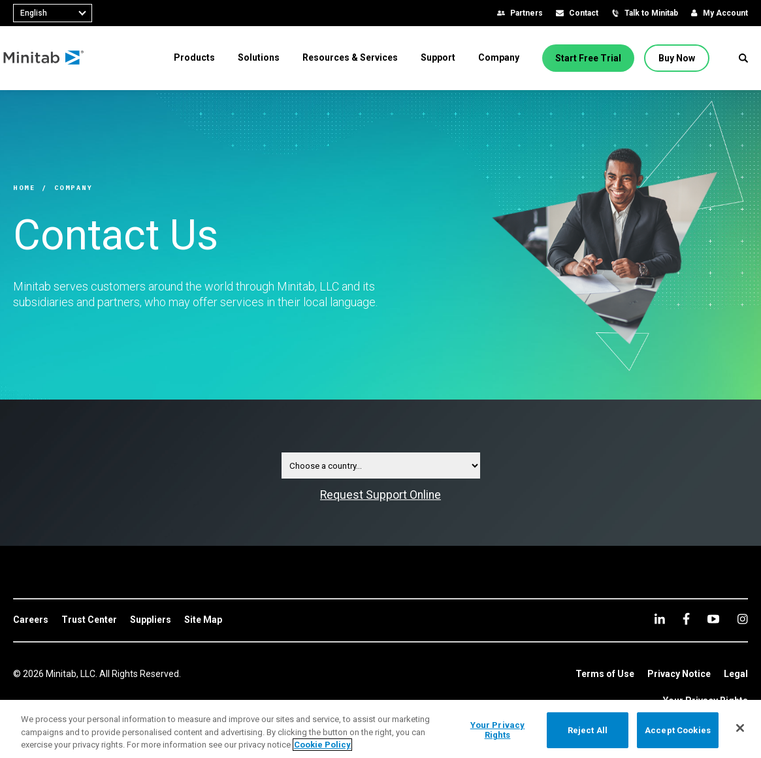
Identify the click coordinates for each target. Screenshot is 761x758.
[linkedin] (660, 618)
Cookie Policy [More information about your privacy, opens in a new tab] (322, 745)
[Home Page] (54, 58)
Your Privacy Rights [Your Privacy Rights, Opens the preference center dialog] (497, 730)
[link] (30, 620)
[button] (743, 58)
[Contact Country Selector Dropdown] (381, 465)
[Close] (740, 728)
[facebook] (686, 618)
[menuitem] (194, 57)
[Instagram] (742, 619)
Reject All (587, 729)
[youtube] (713, 619)
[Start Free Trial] (588, 58)
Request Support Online (380, 495)
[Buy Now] (676, 58)
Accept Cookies (678, 729)
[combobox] (52, 13)
